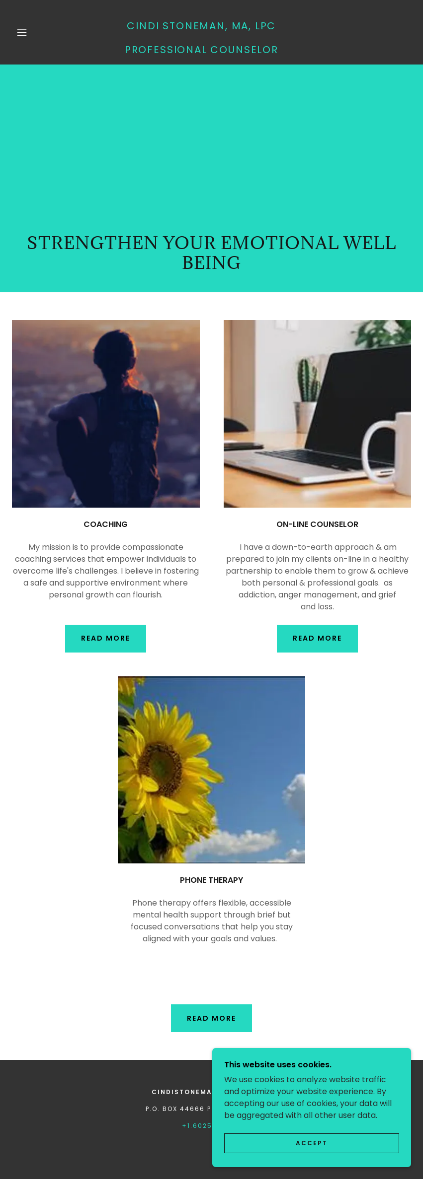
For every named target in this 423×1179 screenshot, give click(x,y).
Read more (317, 638)
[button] (22, 32)
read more (211, 1018)
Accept (312, 1143)
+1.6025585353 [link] (211, 1125)
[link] (201, 50)
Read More (105, 638)
